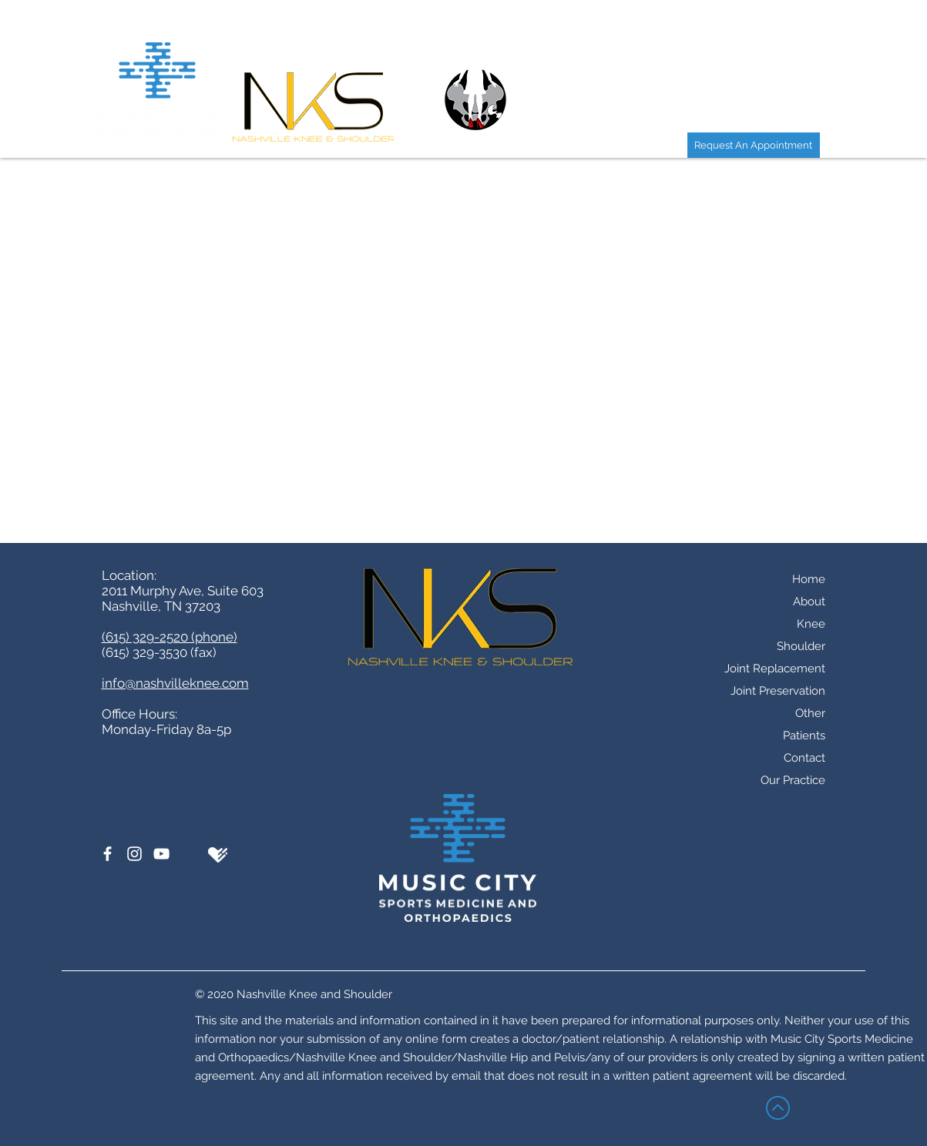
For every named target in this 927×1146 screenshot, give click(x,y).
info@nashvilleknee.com (175, 683)
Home (808, 579)
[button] (646, 28)
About (809, 601)
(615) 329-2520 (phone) (169, 637)
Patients (804, 735)
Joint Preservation (778, 691)
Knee (811, 624)
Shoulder (801, 646)
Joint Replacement (774, 668)
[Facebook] (107, 853)
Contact (804, 758)
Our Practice (793, 780)
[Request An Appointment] (753, 145)
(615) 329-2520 (399, 283)
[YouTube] (161, 853)
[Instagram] (134, 853)
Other (810, 713)
